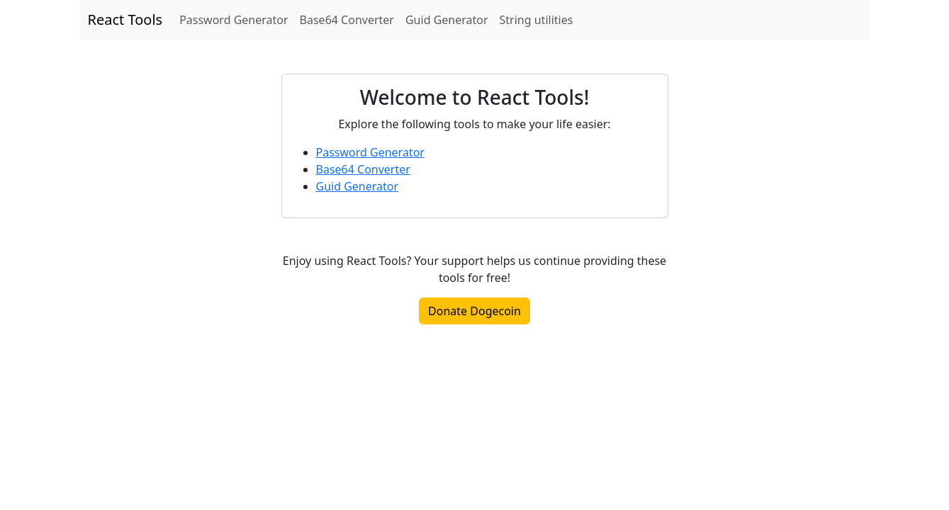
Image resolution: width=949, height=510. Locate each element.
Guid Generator (446, 20)
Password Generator (233, 20)
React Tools (125, 19)
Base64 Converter (347, 20)
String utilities (536, 20)
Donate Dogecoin (474, 311)
